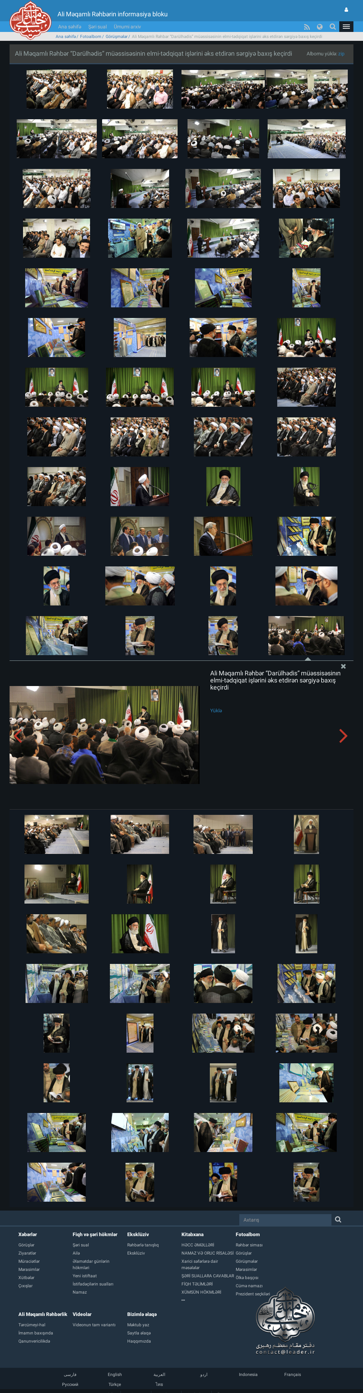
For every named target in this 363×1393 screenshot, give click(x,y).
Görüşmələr (117, 36)
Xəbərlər (27, 1234)
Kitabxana (192, 1234)
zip (341, 53)
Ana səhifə (69, 26)
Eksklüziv (138, 1234)
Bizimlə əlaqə (142, 1314)
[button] (346, 26)
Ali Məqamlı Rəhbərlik (42, 1314)
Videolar (82, 1314)
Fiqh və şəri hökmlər (95, 1234)
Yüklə (216, 710)
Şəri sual (97, 26)
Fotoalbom (90, 36)
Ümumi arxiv (127, 26)
